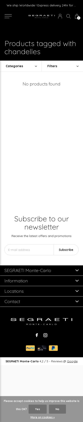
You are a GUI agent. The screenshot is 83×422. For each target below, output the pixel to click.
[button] (8, 16)
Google (72, 361)
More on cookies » (43, 417)
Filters (52, 66)
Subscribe (66, 250)
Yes (37, 409)
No (57, 409)
